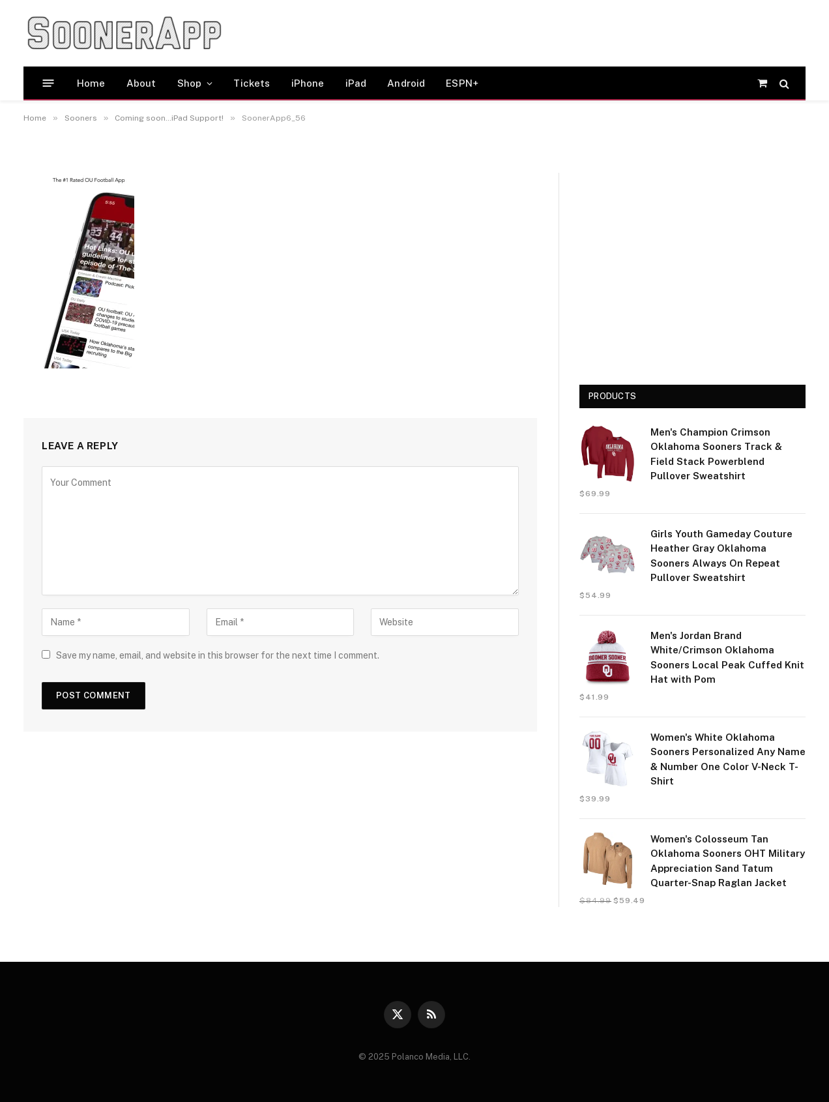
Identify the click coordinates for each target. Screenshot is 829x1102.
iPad (356, 83)
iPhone (308, 83)
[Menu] (48, 83)
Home (91, 83)
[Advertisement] (482, 33)
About (141, 83)
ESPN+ (462, 83)
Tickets (251, 83)
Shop (189, 83)
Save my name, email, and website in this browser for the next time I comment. (217, 655)
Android (406, 83)
